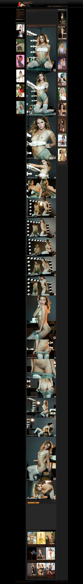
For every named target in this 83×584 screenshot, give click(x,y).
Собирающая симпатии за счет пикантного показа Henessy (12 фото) (41, 561)
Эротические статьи (20, 14)
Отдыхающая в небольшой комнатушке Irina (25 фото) (62, 86)
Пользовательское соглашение (63, 581)
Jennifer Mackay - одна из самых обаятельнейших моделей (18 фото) (62, 71)
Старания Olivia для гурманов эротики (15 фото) (20, 68)
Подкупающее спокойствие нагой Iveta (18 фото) (20, 114)
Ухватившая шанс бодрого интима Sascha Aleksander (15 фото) (31, 576)
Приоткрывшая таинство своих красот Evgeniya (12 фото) (62, 162)
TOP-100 (50, 6)
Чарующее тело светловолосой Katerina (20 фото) (62, 101)
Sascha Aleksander (31, 502)
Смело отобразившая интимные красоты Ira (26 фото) (20, 53)
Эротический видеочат (57, 6)
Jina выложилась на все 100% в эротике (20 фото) (20, 37)
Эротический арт (20, 13)
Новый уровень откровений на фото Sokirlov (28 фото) (31, 560)
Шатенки (37, 502)
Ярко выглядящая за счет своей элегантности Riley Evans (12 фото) (50, 545)
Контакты (56, 581)
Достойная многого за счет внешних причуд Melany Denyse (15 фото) (50, 561)
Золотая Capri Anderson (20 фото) (20, 83)
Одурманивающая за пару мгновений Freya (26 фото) (62, 25)
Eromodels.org (22, 581)
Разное (18, 17)
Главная (18, 10)
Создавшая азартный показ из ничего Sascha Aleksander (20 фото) (31, 545)
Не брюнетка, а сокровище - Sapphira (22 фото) (62, 147)
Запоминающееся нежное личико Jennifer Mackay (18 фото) (62, 55)
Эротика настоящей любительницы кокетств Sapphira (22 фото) (62, 117)
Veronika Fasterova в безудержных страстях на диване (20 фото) (50, 576)
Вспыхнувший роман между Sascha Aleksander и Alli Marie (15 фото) (41, 576)
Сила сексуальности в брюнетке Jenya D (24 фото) (62, 132)
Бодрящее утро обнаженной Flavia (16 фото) (62, 40)
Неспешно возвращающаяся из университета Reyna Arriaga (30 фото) (20, 99)
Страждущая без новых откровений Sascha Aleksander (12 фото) (41, 545)
